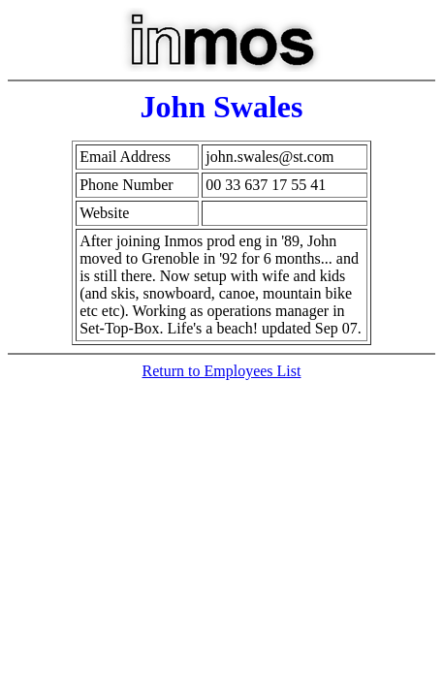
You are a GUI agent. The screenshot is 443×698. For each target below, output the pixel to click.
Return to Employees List (221, 371)
